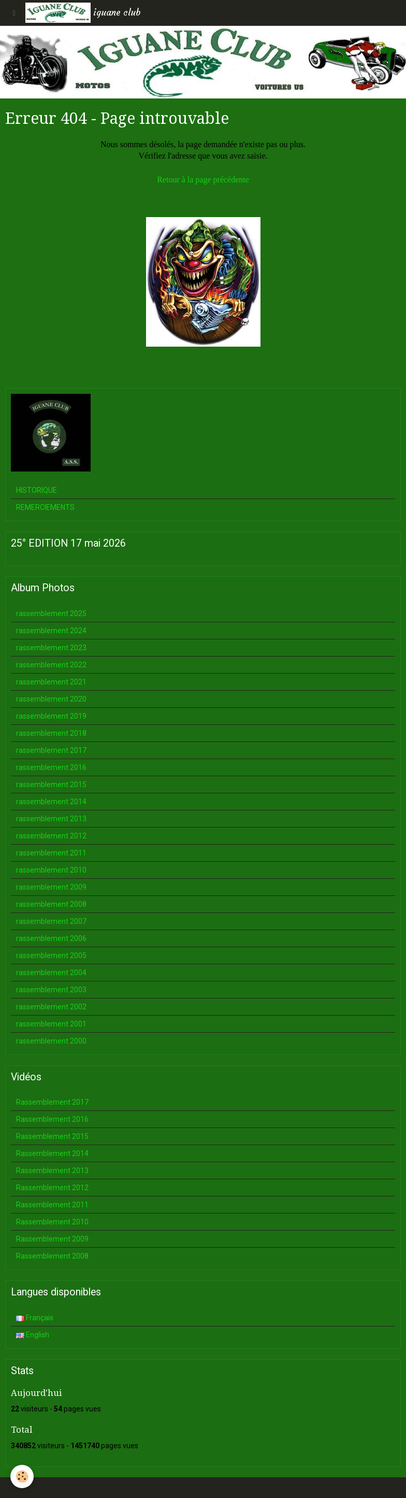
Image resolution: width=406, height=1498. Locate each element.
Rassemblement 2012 (52, 1187)
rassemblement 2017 (51, 750)
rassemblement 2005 (51, 955)
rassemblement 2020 (51, 699)
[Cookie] (22, 1476)
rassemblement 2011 (51, 853)
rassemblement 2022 (51, 665)
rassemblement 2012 (51, 836)
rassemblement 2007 (51, 921)
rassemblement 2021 (51, 682)
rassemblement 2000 (51, 1041)
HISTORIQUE (36, 490)
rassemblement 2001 (51, 1024)
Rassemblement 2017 (52, 1102)
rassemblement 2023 (51, 648)
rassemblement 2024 (51, 630)
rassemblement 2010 (51, 870)
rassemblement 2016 (51, 767)
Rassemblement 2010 (52, 1222)
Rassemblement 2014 (52, 1153)
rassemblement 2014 (51, 801)
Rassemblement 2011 (52, 1205)
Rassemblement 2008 (52, 1256)
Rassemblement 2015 (52, 1136)
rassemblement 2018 (51, 733)
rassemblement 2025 (51, 613)
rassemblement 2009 (51, 887)
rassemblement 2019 (51, 716)
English (32, 1335)
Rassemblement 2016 (52, 1119)
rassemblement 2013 (51, 819)
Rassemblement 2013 (52, 1170)
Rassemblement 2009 (52, 1239)
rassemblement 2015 (51, 784)
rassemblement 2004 (51, 972)
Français (34, 1318)
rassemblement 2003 (51, 990)
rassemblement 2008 (51, 904)
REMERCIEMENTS (45, 507)
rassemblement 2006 (51, 938)
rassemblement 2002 (51, 1007)
